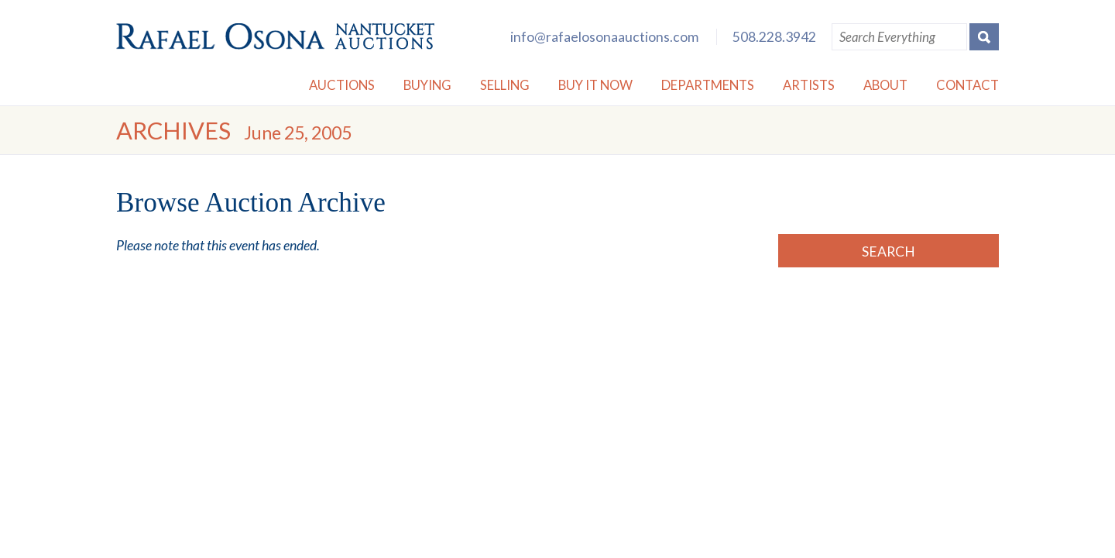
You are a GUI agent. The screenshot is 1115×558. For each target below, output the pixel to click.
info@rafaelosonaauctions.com (604, 37)
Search (888, 251)
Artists (809, 85)
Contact (967, 85)
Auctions (342, 85)
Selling (505, 85)
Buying (427, 85)
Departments (707, 85)
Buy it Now (595, 85)
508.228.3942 (774, 37)
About (885, 85)
